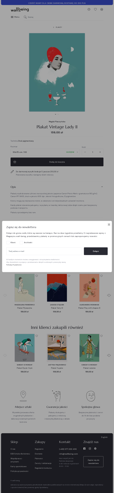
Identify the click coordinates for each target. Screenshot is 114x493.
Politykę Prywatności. (14, 265)
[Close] (109, 224)
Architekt (28, 242)
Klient (13, 242)
